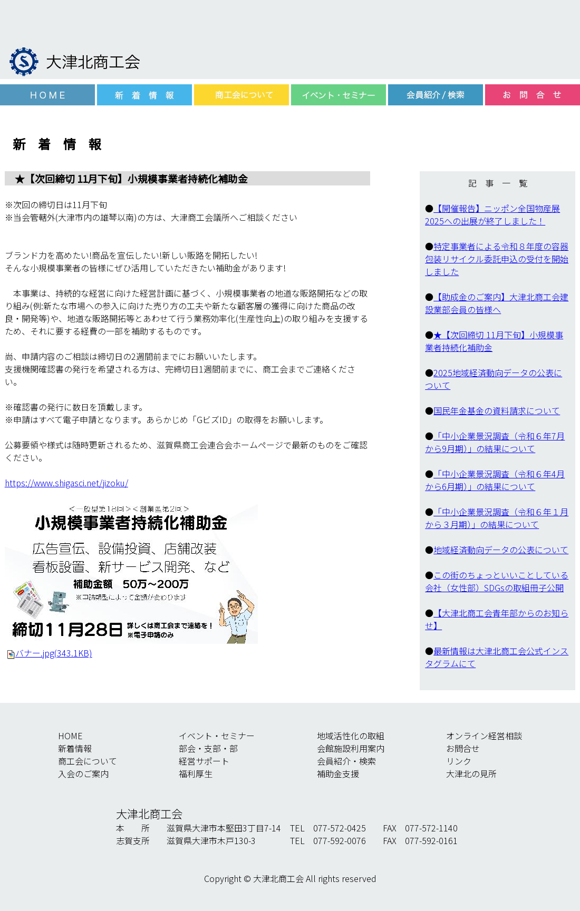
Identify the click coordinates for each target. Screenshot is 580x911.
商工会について (87, 761)
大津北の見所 (471, 773)
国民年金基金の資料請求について (496, 410)
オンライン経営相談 (484, 735)
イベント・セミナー (217, 735)
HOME (70, 735)
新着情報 (75, 748)
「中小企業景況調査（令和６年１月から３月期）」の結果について (496, 518)
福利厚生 (195, 773)
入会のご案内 (83, 773)
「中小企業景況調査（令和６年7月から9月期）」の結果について (495, 442)
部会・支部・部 (208, 748)
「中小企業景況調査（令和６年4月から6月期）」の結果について (495, 480)
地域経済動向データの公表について (500, 549)
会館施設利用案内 (350, 748)
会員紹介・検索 (346, 761)
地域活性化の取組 (350, 735)
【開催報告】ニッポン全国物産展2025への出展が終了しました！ (492, 214)
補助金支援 (338, 773)
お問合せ (463, 748)
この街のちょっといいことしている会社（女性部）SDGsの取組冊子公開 (496, 581)
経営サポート (204, 761)
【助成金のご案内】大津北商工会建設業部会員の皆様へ (496, 303)
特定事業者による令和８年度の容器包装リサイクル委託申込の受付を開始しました (496, 259)
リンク (458, 761)
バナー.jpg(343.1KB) (53, 652)
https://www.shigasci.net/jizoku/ (66, 482)
